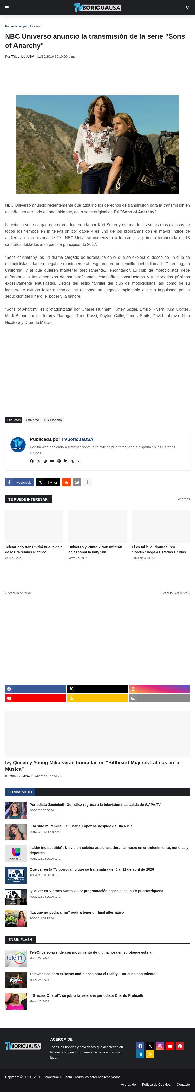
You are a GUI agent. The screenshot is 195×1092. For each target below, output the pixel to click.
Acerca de (128, 1084)
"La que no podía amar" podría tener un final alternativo (77, 912)
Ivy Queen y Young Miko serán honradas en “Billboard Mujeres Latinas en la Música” (92, 766)
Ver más (184, 499)
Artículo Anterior (19, 593)
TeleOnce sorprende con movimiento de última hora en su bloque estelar (91, 952)
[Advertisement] (97, 77)
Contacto (183, 1084)
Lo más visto (20, 792)
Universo (36, 26)
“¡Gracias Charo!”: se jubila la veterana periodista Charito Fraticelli (86, 995)
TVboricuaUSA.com (57, 1077)
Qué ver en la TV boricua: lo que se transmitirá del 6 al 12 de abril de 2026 (92, 869)
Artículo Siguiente (174, 593)
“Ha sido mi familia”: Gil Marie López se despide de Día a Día (81, 826)
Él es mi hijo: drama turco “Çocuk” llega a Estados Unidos (159, 549)
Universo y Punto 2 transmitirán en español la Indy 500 (95, 549)
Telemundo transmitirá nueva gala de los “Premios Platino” (33, 549)
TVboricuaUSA (77, 439)
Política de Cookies (156, 1084)
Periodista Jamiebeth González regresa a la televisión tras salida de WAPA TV (95, 804)
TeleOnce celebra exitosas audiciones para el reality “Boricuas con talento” (93, 974)
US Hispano (53, 420)
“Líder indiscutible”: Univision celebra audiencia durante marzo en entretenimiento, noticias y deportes (109, 850)
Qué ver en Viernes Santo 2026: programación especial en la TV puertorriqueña (96, 891)
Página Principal (16, 26)
